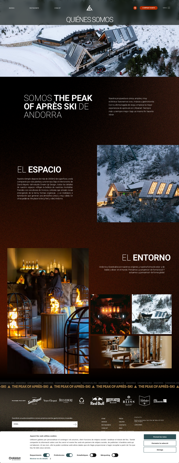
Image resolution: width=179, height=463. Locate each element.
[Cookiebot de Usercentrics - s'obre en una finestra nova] (15, 458)
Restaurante (34, 8)
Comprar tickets (148, 8)
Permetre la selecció (160, 443)
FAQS (120, 428)
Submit (75, 424)
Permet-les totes (160, 437)
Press (121, 418)
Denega (160, 450)
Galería (121, 422)
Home (103, 418)
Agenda (11, 8)
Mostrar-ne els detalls (39, 458)
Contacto (122, 425)
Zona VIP (57, 8)
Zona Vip (104, 428)
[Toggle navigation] (166, 8)
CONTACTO (138, 417)
